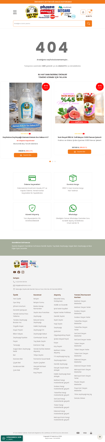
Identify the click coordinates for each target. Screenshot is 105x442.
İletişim (36, 302)
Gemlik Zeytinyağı (60, 367)
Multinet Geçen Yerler (82, 311)
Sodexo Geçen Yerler (82, 321)
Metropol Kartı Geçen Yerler (82, 380)
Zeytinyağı (37, 320)
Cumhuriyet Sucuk (40, 341)
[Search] (52, 23)
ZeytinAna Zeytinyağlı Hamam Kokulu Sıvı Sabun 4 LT (26, 137)
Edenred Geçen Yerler (82, 369)
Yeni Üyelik (17, 302)
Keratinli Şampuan (20, 313)
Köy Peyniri (58, 350)
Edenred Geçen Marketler (80, 364)
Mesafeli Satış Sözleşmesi (59, 303)
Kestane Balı (18, 362)
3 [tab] (55, 161)
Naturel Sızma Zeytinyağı (39, 324)
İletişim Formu (39, 306)
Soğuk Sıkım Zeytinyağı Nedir (21, 353)
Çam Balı (16, 374)
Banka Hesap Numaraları (38, 311)
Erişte (56, 346)
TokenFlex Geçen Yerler (80, 332)
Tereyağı (16, 349)
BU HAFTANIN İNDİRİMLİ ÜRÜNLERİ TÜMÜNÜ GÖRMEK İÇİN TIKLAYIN (52, 76)
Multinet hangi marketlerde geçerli (61, 385)
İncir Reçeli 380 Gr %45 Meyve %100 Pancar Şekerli (79, 137)
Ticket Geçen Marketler (79, 348)
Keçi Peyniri (38, 376)
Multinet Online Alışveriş (59, 355)
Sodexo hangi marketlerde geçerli (61, 391)
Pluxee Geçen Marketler (79, 386)
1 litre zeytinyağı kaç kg (83, 398)
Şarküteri (57, 335)
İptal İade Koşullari (61, 312)
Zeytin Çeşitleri (39, 366)
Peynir (15, 345)
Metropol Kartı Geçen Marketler (82, 374)
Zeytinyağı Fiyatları (20, 341)
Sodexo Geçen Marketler (80, 315)
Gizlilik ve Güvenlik (61, 308)
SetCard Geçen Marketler (80, 338)
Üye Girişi (16, 306)
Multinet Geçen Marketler (80, 305)
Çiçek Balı (17, 366)
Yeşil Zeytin (58, 327)
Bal (14, 359)
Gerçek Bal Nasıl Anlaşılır (40, 371)
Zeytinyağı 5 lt (39, 333)
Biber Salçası (18, 337)
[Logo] (51, 12)
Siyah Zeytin (58, 323)
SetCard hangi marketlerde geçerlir (62, 403)
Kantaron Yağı (39, 349)
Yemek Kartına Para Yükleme (20, 318)
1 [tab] (50, 161)
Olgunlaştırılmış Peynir (62, 339)
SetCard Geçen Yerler (82, 343)
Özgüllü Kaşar (18, 330)
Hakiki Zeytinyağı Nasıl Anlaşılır (62, 378)
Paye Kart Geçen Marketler (80, 393)
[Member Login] (83, 12)
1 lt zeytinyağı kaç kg (61, 360)
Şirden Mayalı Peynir (61, 342)
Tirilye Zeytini (38, 359)
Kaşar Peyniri (18, 333)
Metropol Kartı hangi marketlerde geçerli (61, 422)
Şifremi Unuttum (19, 310)
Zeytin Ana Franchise (41, 316)
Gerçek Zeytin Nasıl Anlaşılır (61, 372)
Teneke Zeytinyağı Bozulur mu (20, 324)
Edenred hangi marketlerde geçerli (61, 416)
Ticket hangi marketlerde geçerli (61, 409)
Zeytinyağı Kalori (60, 364)
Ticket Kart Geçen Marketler (81, 358)
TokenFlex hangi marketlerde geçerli (61, 397)
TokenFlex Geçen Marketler (80, 325)
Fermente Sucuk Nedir (42, 362)
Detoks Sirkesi (79, 402)
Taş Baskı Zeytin (40, 345)
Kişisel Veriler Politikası (62, 316)
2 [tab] (52, 161)
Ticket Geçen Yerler (81, 353)
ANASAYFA (62, 66)
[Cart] (89, 12)
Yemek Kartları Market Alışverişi (42, 353)
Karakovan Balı (18, 370)
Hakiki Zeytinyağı (40, 330)
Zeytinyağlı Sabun (40, 337)
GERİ (44, 66)
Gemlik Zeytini (59, 320)
